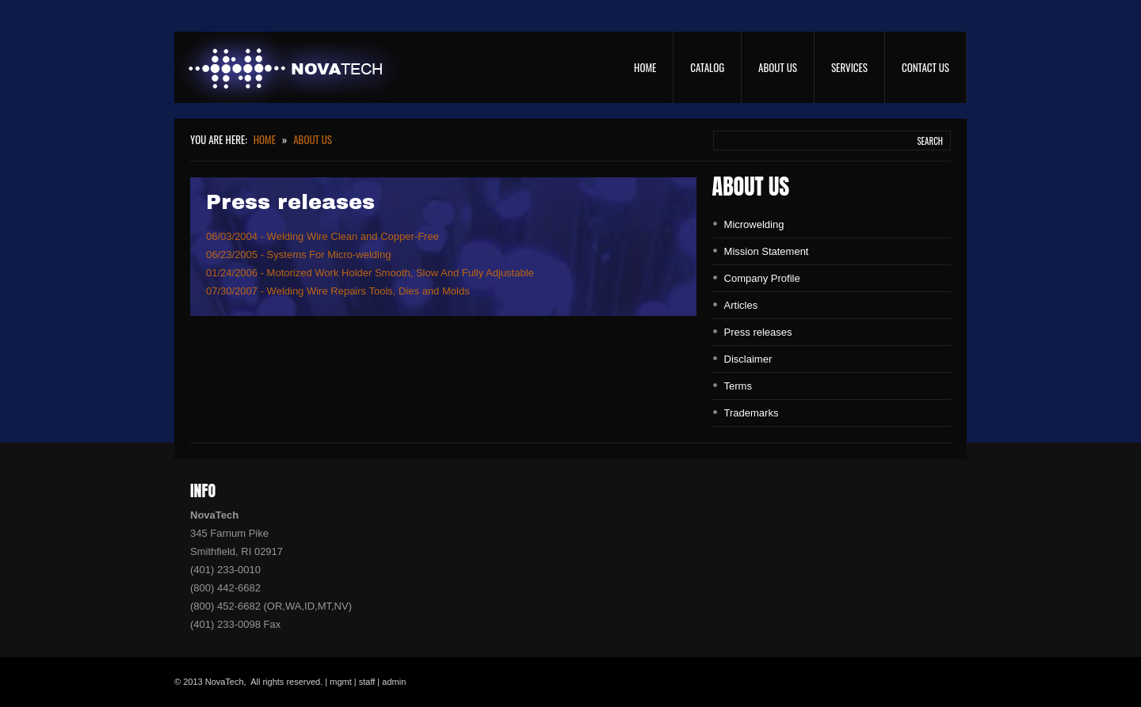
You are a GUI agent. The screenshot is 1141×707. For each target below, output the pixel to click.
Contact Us (925, 67)
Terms (738, 386)
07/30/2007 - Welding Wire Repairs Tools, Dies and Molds (338, 291)
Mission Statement (766, 251)
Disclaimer (748, 359)
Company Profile (762, 278)
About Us (777, 67)
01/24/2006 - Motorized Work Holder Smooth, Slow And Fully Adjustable (370, 273)
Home (645, 67)
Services (849, 67)
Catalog (707, 67)
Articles (741, 305)
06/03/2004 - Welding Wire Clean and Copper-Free (322, 236)
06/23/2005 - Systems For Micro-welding (298, 254)
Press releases (758, 332)
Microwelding (754, 224)
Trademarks (751, 413)
